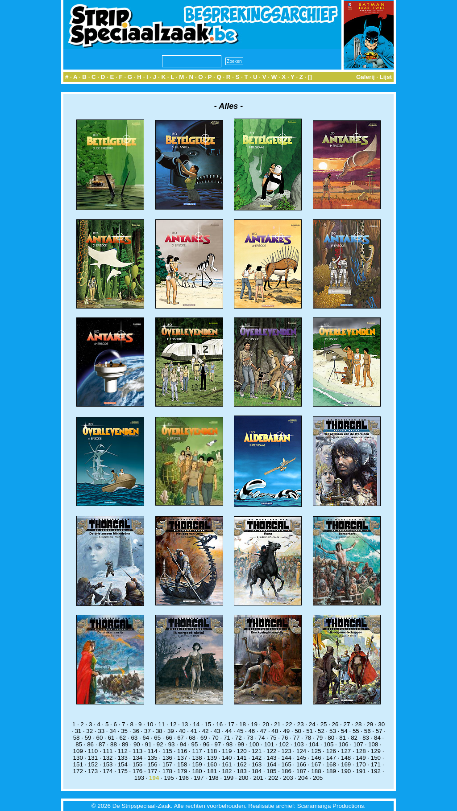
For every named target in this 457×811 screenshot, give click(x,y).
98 (229, 744)
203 (288, 777)
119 (227, 751)
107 (358, 744)
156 (152, 764)
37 (147, 731)
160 (212, 764)
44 (228, 731)
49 (286, 731)
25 (323, 724)
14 (196, 724)
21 (277, 724)
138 (197, 757)
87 (102, 744)
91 (148, 744)
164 (271, 764)
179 (182, 771)
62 (122, 737)
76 (285, 737)
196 (184, 777)
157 (167, 764)
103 (298, 744)
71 (227, 737)
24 (312, 724)
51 (309, 731)
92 (160, 744)
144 (286, 757)
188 (316, 771)
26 (335, 724)
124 (301, 751)
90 (136, 744)
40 (182, 731)
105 (328, 744)
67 (180, 737)
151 (78, 764)
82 (354, 737)
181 (212, 771)
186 (286, 771)
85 (78, 744)
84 (377, 737)
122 (271, 751)
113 (137, 751)
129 (376, 751)
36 (136, 731)
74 (261, 737)
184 (257, 771)
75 (273, 737)
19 (254, 724)
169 (346, 764)
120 (242, 751)
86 (90, 744)
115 (167, 751)
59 (88, 737)
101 (269, 744)
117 (197, 751)
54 (344, 731)
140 (227, 757)
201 (258, 777)
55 (356, 731)
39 (170, 731)
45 (240, 731)
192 (376, 771)
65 (157, 737)
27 (347, 724)
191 (361, 771)
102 (284, 744)
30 (381, 724)
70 (215, 737)
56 (367, 731)
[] (310, 77)
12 (173, 724)
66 (169, 737)
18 (242, 724)
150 (376, 757)
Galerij (365, 77)
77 (296, 737)
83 (365, 737)
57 (379, 731)
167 (316, 764)
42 (205, 731)
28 (358, 724)
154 (123, 764)
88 (113, 744)
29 (369, 724)
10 (150, 724)
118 (212, 751)
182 (227, 771)
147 (331, 757)
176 (137, 771)
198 (214, 777)
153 (107, 764)
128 (361, 751)
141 (242, 757)
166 (301, 764)
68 (192, 737)
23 (300, 724)
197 (199, 777)
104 (314, 744)
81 (342, 737)
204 (303, 777)
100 (254, 744)
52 (321, 731)
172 (78, 771)
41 (194, 731)
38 (159, 731)
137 (182, 757)
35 (124, 731)
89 (125, 744)
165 (286, 764)
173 (93, 771)
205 (318, 777)
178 (167, 771)
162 (242, 764)
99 (240, 744)
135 (152, 757)
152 (93, 764)
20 (265, 724)
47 (263, 731)
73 (250, 737)
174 (107, 771)
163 (257, 764)
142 (257, 757)
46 (251, 731)
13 (184, 724)
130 (78, 757)
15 (207, 724)
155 (137, 764)
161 (227, 764)
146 (316, 757)
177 (152, 771)
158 (182, 764)
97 (217, 744)
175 (123, 771)
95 (194, 744)
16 (219, 724)
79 (319, 737)
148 (346, 757)
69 (203, 737)
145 (301, 757)
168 (331, 764)
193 (139, 777)
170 (361, 764)
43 (217, 731)
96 (206, 744)
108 (373, 744)
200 (243, 777)
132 (107, 757)
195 (169, 777)
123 (286, 751)
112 (123, 751)
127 (346, 751)
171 (376, 764)
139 (212, 757)
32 (89, 731)
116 (182, 751)
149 (361, 757)
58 (76, 737)
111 (107, 751)
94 (183, 744)
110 (93, 751)
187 (301, 771)
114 (152, 751)
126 (331, 751)
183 (242, 771)
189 (331, 771)
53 (332, 731)
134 (137, 757)
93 (171, 744)
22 (289, 724)
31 (78, 731)
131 (93, 757)
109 (78, 751)
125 (316, 751)
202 (273, 777)
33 (101, 731)
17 (231, 724)
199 (228, 777)
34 (112, 731)
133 (123, 757)
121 (257, 751)
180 (197, 771)
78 (307, 737)
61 (111, 737)
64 (145, 737)
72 (238, 737)
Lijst (386, 77)
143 (271, 757)
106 (343, 744)
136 (167, 757)
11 (161, 724)
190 (346, 771)
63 (134, 737)
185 (271, 771)
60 (99, 737)
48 (274, 731)
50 (298, 731)
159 (197, 764)
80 (331, 737)
